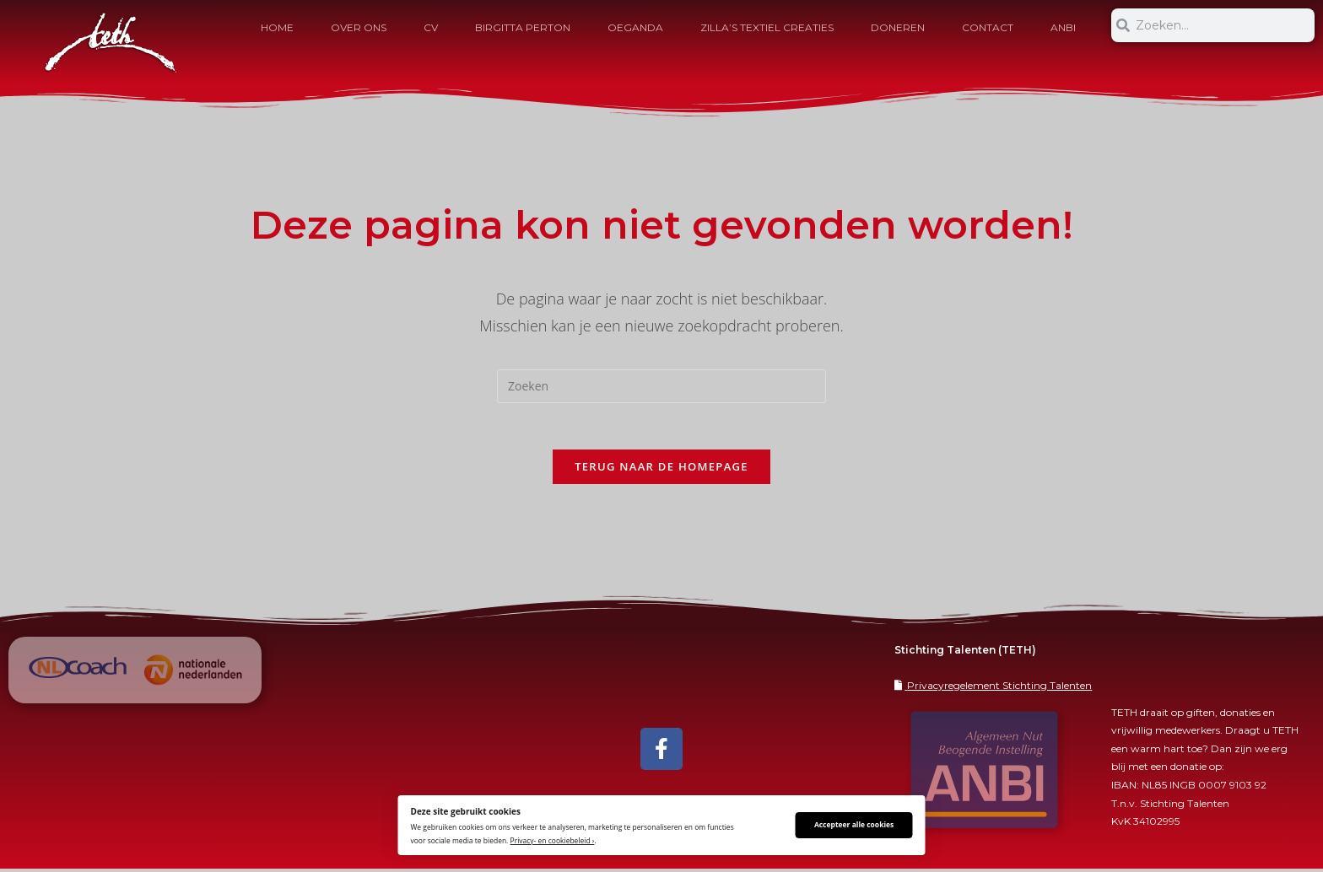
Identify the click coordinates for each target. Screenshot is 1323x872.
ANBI (1063, 27)
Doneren (898, 27)
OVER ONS (358, 27)
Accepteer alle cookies (854, 824)
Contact (987, 27)
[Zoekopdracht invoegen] (661, 386)
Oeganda (635, 27)
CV (431, 27)
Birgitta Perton (522, 27)
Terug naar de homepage (661, 470)
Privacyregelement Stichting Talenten (999, 688)
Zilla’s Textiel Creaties (767, 27)
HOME (277, 27)
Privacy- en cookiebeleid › (552, 840)
